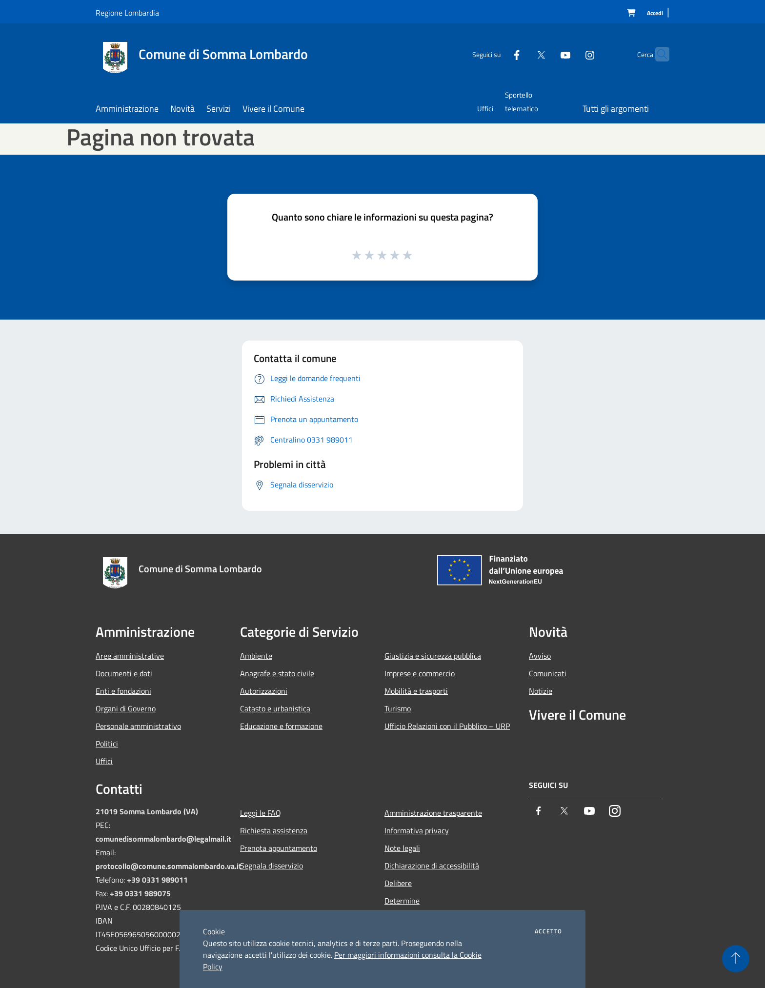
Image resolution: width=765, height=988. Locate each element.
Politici (107, 743)
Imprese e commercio (419, 673)
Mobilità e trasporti (416, 691)
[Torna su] (735, 958)
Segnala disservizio (271, 865)
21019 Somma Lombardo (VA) (147, 811)
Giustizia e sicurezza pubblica (432, 656)
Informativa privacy (416, 830)
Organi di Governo (126, 708)
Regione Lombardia (127, 13)
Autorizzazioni (263, 691)
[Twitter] (522, 53)
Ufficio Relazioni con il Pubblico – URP (447, 726)
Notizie (540, 691)
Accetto (548, 931)
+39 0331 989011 (157, 880)
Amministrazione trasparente (433, 813)
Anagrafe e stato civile (277, 673)
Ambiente (256, 656)
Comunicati (547, 673)
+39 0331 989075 (140, 893)
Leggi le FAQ (260, 813)
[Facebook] (497, 53)
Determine (402, 901)
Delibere (398, 883)
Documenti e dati (124, 673)
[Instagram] (571, 53)
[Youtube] (546, 53)
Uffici (104, 761)
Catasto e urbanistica (275, 708)
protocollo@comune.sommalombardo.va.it (169, 866)
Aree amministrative (130, 656)
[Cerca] (657, 54)
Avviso (540, 656)
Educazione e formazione (281, 726)
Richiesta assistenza (273, 830)
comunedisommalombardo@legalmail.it (163, 839)
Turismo (397, 708)
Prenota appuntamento (278, 848)
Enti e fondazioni (123, 691)
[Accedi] (655, 13)
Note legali (402, 848)
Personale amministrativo (138, 726)
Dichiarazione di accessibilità (431, 865)
